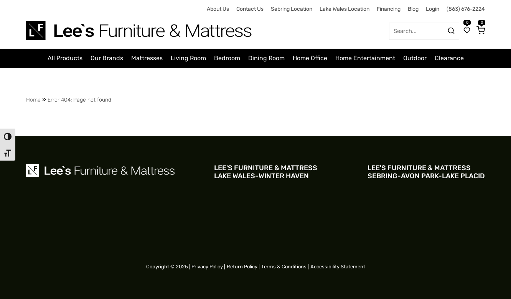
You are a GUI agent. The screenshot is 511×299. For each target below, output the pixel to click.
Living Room (188, 58)
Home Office (310, 58)
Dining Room (266, 58)
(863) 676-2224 (466, 9)
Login (432, 9)
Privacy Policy (207, 266)
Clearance (449, 58)
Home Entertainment (365, 58)
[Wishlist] (467, 31)
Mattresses (147, 58)
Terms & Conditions (284, 266)
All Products (65, 58)
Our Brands (107, 58)
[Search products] (451, 31)
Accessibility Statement (337, 266)
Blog (413, 9)
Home (33, 100)
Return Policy (242, 266)
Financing (389, 9)
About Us (218, 9)
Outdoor (415, 58)
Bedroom (227, 58)
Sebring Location (291, 9)
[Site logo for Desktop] (139, 27)
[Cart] (480, 31)
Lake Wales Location (344, 9)
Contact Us (250, 9)
